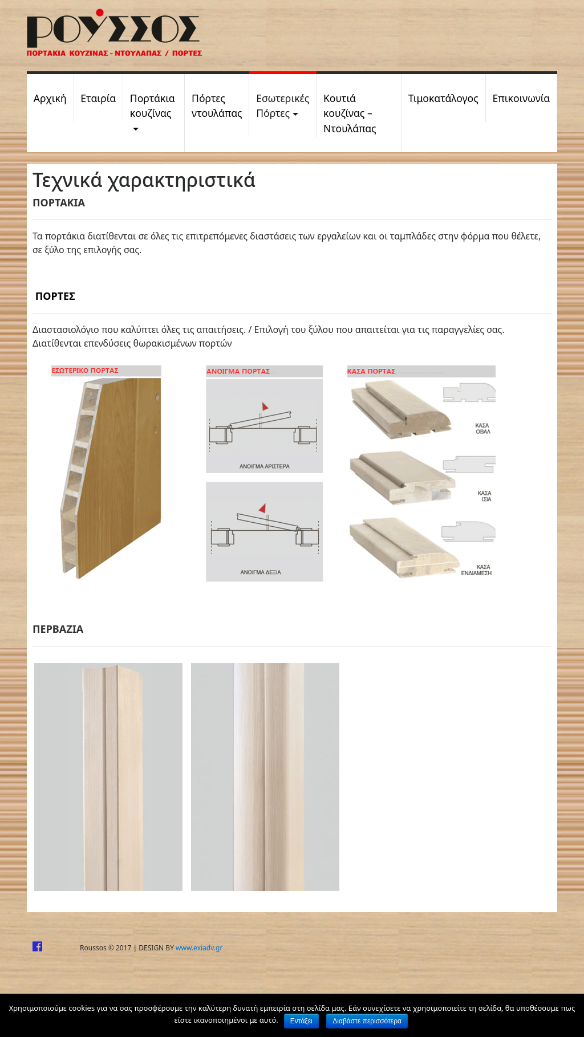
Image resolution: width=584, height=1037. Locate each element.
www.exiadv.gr (199, 948)
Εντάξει (301, 1021)
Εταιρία (98, 98)
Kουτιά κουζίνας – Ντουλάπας (349, 113)
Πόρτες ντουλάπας (217, 105)
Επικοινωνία (521, 98)
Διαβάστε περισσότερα (367, 1021)
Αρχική (50, 98)
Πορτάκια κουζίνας (152, 105)
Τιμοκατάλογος (443, 98)
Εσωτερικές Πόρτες (282, 105)
